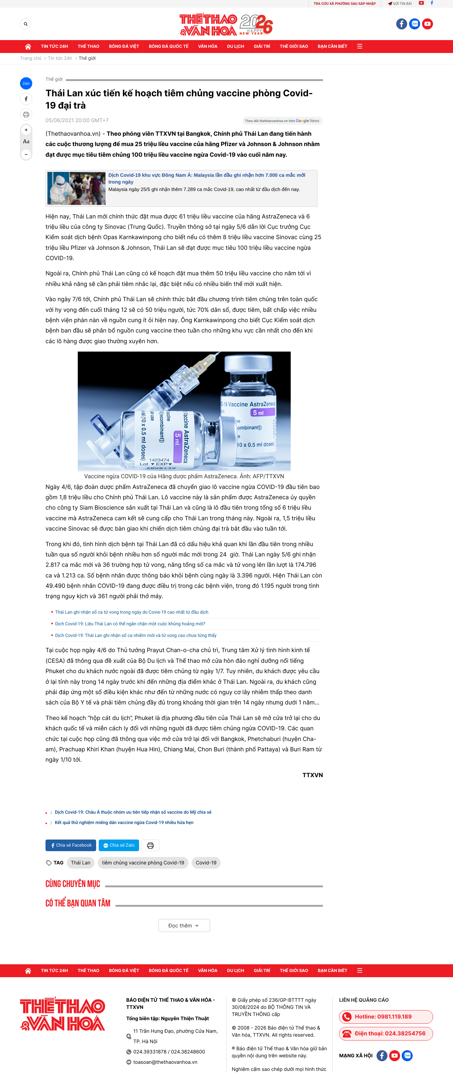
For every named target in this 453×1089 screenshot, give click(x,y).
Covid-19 (206, 863)
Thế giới (87, 58)
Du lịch (235, 46)
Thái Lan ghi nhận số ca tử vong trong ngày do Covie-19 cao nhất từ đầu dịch (131, 612)
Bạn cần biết (332, 46)
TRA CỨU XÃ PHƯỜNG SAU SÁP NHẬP (345, 4)
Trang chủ (30, 58)
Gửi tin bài (400, 4)
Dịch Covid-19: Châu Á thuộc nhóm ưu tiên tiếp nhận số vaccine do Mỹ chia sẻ (133, 812)
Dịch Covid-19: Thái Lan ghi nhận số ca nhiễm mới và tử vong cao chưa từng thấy (135, 635)
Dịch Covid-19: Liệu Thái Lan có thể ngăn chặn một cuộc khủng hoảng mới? (130, 624)
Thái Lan (80, 863)
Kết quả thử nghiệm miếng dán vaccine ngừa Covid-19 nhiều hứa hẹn (124, 822)
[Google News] (282, 123)
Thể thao (88, 46)
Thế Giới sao (294, 46)
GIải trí (262, 46)
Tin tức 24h (54, 46)
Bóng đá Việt (124, 46)
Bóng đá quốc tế (168, 46)
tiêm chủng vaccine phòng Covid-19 (143, 863)
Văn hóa (207, 46)
